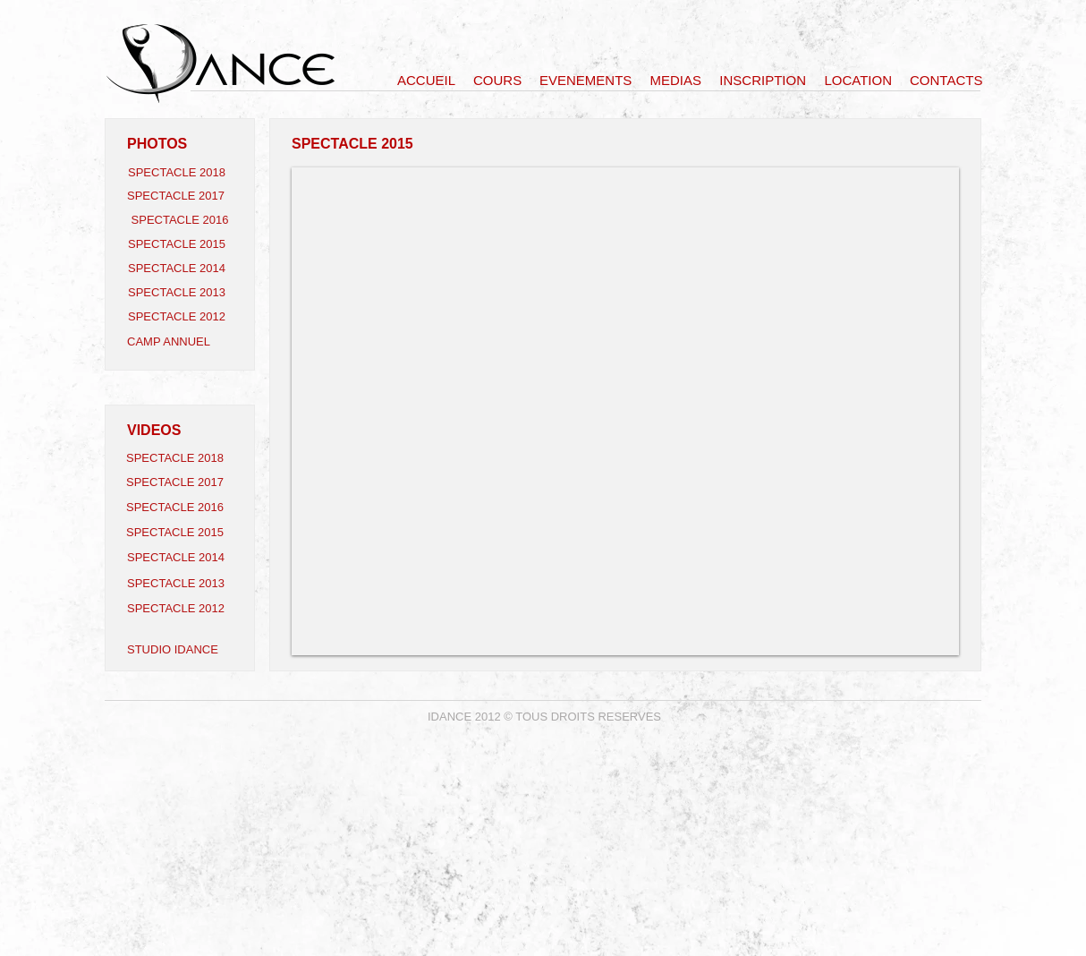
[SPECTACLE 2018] (181, 173)
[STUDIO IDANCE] (180, 650)
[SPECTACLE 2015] (181, 244)
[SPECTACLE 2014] (181, 268)
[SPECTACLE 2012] (181, 317)
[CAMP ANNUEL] (180, 342)
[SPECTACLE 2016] (179, 220)
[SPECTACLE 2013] (181, 293)
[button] (625, 411)
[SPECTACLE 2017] (180, 196)
